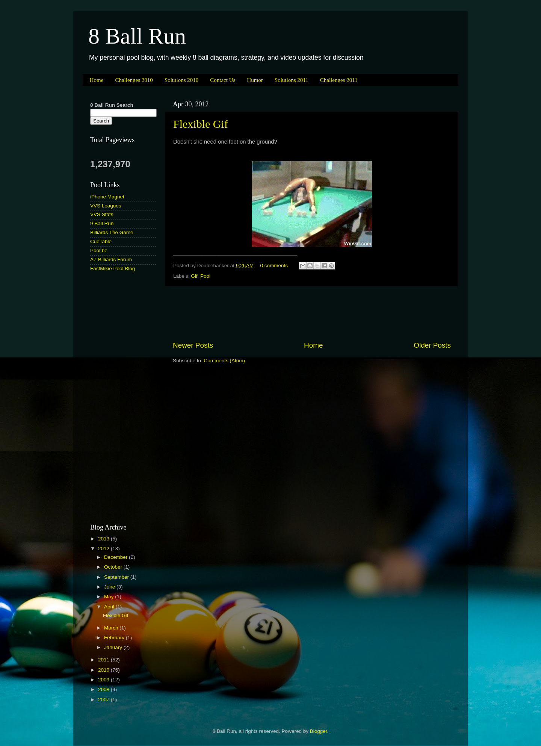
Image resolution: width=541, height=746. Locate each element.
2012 (104, 548)
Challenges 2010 (134, 80)
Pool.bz (98, 250)
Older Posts (432, 345)
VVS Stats (101, 214)
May (109, 596)
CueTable (101, 241)
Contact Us (222, 80)
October (114, 567)
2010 (104, 670)
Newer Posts (193, 345)
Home (97, 80)
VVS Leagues (105, 206)
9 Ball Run (101, 223)
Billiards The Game (111, 232)
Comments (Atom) (224, 360)
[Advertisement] (312, 313)
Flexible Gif (200, 124)
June (110, 587)
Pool (205, 276)
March (111, 628)
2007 (104, 699)
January (114, 647)
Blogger (318, 731)
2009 (104, 679)
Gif (194, 276)
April (110, 607)
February (115, 637)
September (117, 577)
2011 (104, 660)
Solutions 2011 (291, 80)
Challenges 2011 (339, 80)
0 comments (274, 265)
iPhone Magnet (107, 197)
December (116, 557)
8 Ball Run (137, 36)
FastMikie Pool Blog (112, 268)
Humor (255, 80)
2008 (104, 689)
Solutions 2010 (181, 80)
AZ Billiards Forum (111, 259)
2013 (104, 539)
